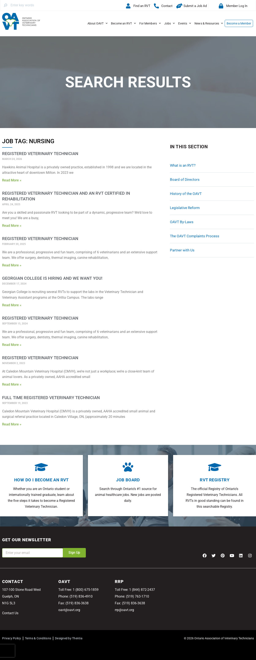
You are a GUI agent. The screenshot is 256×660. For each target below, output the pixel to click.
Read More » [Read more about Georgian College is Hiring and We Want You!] (11, 305)
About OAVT (98, 23)
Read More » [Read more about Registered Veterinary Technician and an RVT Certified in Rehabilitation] (11, 226)
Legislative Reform (185, 208)
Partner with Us (182, 250)
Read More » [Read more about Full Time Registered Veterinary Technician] (11, 424)
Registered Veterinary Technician (40, 153)
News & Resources (208, 23)
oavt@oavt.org (69, 610)
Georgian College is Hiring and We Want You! (52, 278)
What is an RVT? (183, 165)
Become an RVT (123, 23)
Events (184, 23)
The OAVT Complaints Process (194, 236)
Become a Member (239, 23)
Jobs (169, 23)
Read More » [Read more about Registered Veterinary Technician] (11, 180)
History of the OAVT (186, 194)
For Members (150, 23)
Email (6, 545)
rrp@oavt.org (124, 610)
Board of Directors (185, 179)
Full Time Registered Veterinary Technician (51, 397)
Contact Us (10, 613)
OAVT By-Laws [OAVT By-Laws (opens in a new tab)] (181, 222)
